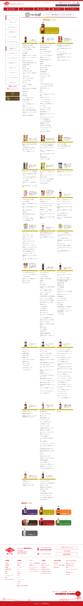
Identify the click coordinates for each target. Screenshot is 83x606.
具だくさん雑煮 (44, 69)
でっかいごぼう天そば (45, 413)
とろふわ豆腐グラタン (62, 213)
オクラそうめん (44, 351)
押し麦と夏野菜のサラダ (29, 251)
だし (18, 569)
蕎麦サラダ (25, 357)
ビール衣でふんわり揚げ (63, 277)
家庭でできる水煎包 (28, 115)
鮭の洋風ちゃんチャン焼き (46, 302)
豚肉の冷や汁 (26, 361)
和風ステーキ (60, 302)
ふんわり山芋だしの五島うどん (47, 439)
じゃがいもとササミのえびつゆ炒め (64, 364)
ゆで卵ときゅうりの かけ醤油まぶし (64, 292)
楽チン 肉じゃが (44, 312)
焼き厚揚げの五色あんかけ (46, 448)
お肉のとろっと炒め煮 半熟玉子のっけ (47, 287)
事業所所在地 (8, 569)
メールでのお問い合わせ (44, 554)
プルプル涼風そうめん (62, 361)
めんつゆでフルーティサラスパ (47, 367)
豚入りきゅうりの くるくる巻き (64, 369)
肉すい (41, 92)
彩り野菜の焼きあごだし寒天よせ (47, 451)
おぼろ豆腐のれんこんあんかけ (47, 237)
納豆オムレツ (60, 289)
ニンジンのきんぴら (45, 99)
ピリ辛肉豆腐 (60, 287)
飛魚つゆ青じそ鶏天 (45, 382)
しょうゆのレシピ (12, 53)
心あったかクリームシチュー (47, 117)
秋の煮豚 (25, 53)
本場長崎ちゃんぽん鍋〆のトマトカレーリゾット (64, 46)
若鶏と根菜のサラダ (45, 417)
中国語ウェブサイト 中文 (61, 5)
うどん (41, 82)
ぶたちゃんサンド (61, 148)
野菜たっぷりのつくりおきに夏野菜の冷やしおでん (30, 416)
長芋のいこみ (26, 351)
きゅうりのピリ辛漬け (28, 78)
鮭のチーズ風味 (44, 294)
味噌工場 (44, 567)
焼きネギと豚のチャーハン (64, 60)
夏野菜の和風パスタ (28, 413)
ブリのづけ (25, 51)
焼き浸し (25, 212)
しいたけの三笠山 (61, 298)
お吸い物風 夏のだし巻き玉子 (47, 362)
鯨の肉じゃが (43, 304)
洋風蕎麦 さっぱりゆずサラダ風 (64, 241)
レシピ (26, 9)
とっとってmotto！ (12, 37)
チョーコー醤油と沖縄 (59, 565)
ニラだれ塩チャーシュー (63, 308)
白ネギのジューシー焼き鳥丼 (30, 171)
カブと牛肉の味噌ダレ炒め (64, 146)
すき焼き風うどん (44, 499)
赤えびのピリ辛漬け (45, 131)
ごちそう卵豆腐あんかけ (46, 317)
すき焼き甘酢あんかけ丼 (46, 493)
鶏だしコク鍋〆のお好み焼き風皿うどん (30, 144)
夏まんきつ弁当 (26, 280)
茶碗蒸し (42, 61)
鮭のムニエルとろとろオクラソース (30, 112)
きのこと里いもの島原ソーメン (47, 446)
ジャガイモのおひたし (45, 101)
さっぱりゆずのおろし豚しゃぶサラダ (64, 235)
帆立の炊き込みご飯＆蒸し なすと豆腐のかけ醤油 (64, 280)
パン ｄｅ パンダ (44, 129)
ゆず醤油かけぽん (70, 565)
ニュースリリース (9, 575)
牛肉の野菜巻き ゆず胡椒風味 (47, 296)
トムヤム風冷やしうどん (63, 359)
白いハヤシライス (44, 53)
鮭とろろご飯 (26, 363)
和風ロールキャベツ (45, 57)
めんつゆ (68, 574)
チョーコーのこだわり (71, 560)
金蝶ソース (68, 567)
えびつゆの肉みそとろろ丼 (64, 357)
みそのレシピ (12, 67)
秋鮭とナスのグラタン (28, 60)
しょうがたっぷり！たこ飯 (46, 443)
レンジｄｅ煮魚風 (27, 84)
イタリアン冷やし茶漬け (46, 353)
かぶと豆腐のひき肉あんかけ (47, 497)
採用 (6, 571)
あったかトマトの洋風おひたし (47, 315)
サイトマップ (38, 2)
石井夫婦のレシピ (33, 569)
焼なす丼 (25, 93)
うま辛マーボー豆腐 (45, 159)
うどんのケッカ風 (44, 426)
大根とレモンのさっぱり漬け (47, 458)
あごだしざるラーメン (45, 349)
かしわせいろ (26, 483)
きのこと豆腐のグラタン (46, 421)
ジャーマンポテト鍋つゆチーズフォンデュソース (30, 177)
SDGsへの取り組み (9, 579)
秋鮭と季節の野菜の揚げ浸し (30, 110)
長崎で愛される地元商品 (22, 586)
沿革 (6, 573)
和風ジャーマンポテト (28, 237)
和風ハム (25, 106)
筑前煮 (41, 63)
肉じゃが (25, 82)
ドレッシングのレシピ (12, 77)
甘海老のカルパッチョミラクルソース (47, 114)
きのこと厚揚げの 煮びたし (47, 290)
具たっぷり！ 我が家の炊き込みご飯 (64, 218)
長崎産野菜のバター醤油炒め (64, 306)
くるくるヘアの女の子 (45, 181)
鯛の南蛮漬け (43, 411)
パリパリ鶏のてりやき (28, 97)
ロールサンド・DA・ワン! (29, 253)
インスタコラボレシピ (12, 41)
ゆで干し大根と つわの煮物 (47, 300)
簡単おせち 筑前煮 (45, 430)
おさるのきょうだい (28, 367)
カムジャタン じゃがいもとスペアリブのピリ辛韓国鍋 (47, 144)
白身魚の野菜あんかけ (45, 59)
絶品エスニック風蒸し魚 (29, 278)
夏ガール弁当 (26, 282)
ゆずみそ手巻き (44, 183)
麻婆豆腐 (25, 95)
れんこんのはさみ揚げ (45, 51)
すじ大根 (42, 77)
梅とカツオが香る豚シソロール (30, 207)
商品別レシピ (32, 565)
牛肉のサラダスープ (45, 97)
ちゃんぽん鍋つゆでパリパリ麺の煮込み (64, 54)
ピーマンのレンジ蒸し (45, 107)
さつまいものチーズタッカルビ (47, 148)
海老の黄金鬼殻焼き (45, 47)
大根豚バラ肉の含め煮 (45, 278)
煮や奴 (59, 411)
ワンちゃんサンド (61, 51)
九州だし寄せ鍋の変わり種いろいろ (30, 174)
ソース (18, 577)
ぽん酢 (18, 573)
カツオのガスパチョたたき (46, 203)
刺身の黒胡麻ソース (28, 99)
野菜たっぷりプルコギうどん (30, 247)
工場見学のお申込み (46, 571)
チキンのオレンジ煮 (28, 235)
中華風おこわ (26, 481)
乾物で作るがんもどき (45, 235)
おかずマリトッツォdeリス (29, 245)
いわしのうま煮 (26, 80)
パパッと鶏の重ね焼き (45, 121)
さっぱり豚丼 (26, 201)
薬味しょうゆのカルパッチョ (64, 199)
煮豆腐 (24, 66)
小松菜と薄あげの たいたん (47, 428)
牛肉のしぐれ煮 (44, 485)
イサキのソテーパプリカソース (64, 248)
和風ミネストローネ (45, 434)
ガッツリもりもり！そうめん (64, 378)
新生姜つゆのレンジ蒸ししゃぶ (47, 336)
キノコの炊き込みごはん (29, 272)
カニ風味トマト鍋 (44, 423)
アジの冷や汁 (26, 365)
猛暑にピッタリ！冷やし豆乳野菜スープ (47, 217)
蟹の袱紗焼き (43, 49)
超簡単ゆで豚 (60, 283)
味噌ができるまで (46, 569)
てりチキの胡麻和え (28, 49)
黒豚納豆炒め (26, 353)
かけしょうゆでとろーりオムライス (64, 275)
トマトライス (26, 101)
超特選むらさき (69, 572)
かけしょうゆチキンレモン (64, 201)
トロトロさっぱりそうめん (64, 376)
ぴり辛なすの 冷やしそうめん (64, 372)
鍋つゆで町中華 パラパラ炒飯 (30, 186)
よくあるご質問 (45, 2)
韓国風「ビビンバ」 (45, 373)
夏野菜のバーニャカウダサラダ (30, 256)
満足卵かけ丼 (60, 285)
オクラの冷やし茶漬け (28, 218)
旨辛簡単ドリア (44, 201)
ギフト (18, 583)
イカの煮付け (43, 308)
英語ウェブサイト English (74, 5)
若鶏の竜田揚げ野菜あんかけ (30, 62)
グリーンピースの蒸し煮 (46, 55)
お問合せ (72, 9)
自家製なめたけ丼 (44, 123)
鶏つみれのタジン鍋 (45, 456)
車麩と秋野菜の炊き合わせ (46, 233)
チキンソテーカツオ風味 (46, 298)
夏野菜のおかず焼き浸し (46, 487)
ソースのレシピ (12, 72)
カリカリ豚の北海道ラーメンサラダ (64, 251)
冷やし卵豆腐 (43, 441)
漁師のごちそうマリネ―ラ (46, 175)
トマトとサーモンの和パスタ (30, 274)
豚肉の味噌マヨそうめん (46, 378)
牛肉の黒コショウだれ (45, 109)
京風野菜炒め (43, 71)
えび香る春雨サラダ (62, 382)
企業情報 (7, 565)
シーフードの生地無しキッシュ (64, 398)
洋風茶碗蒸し (60, 296)
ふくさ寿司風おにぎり (28, 220)
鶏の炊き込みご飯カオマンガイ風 (47, 385)
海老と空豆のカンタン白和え (47, 319)
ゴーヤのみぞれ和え (45, 364)
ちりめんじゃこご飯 (45, 75)
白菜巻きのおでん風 (28, 45)
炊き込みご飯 (43, 67)
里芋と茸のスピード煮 (45, 45)
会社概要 (41, 9)
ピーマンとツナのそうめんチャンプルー (64, 387)
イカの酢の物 (43, 306)
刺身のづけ (25, 91)
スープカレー (43, 105)
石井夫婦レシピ (12, 32)
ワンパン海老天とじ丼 (62, 389)
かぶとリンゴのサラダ (45, 292)
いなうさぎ (25, 216)
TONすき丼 (43, 331)
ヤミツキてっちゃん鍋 (45, 205)
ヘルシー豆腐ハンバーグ (29, 151)
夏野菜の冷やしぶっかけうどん (64, 172)
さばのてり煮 (26, 76)
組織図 (6, 567)
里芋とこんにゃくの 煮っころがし (30, 58)
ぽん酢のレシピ (12, 62)
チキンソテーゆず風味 (62, 233)
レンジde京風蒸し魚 (45, 119)
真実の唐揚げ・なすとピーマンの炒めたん (64, 311)
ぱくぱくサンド (61, 243)
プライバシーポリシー (53, 2)
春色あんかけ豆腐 (61, 215)
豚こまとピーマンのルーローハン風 (47, 214)
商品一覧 (19, 563)
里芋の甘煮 (43, 284)
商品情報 (11, 9)
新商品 (18, 565)
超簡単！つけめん (27, 411)
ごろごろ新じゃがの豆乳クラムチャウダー (47, 376)
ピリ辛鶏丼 (43, 491)
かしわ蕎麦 (25, 180)
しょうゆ (19, 567)
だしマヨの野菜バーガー (29, 104)
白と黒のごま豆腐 (44, 357)
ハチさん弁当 (60, 314)
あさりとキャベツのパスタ (46, 432)
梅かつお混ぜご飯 (27, 210)
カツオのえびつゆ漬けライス (64, 351)
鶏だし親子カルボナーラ (29, 149)
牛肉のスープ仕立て (45, 322)
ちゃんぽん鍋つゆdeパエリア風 (64, 49)
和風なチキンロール (62, 294)
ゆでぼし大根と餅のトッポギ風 (47, 154)
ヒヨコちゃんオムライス (46, 127)
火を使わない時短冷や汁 (29, 249)
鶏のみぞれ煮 (43, 177)
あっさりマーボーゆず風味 (46, 179)
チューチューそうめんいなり (47, 380)
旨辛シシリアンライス (45, 199)
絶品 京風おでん (44, 310)
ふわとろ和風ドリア (45, 462)
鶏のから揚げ (26, 69)
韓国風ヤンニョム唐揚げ (46, 209)
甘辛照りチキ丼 (44, 489)
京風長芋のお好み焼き (45, 125)
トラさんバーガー (61, 391)
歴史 (6, 577)
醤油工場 (44, 563)
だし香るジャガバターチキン (64, 175)
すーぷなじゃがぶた (45, 419)
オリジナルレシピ (12, 27)
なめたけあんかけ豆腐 (28, 199)
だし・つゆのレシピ (13, 58)
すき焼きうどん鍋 (27, 71)
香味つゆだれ (43, 327)
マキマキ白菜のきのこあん (46, 84)
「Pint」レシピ (12, 22)
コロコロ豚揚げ (44, 436)
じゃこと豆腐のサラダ (62, 238)
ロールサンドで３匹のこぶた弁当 (47, 172)
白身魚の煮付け (26, 64)
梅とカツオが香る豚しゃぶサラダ (30, 204)
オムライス (25, 233)
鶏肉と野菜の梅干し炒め (29, 214)
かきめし (42, 454)
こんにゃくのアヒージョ (46, 211)
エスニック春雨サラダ (62, 374)
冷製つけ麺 (25, 355)
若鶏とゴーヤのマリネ (45, 355)
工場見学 (57, 9)
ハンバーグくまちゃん (45, 495)
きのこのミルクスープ (28, 108)
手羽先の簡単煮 (44, 460)
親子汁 (41, 90)
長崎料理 (56, 563)
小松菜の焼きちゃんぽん (29, 147)
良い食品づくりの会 (46, 573)
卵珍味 (24, 86)
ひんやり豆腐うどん (45, 393)
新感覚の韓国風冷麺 (45, 333)
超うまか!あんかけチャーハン (64, 353)
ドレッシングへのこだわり (71, 570)
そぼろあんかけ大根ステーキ (47, 464)
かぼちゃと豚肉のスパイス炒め (64, 210)
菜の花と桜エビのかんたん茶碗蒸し (64, 207)
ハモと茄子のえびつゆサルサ (64, 366)
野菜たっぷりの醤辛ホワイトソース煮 (47, 151)
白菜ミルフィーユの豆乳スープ (30, 183)
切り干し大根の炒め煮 (45, 65)
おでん (41, 80)
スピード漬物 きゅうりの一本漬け (47, 95)
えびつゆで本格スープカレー (64, 384)
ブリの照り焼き (44, 276)
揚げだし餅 (43, 415)
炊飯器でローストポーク (46, 466)
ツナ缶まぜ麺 (26, 276)
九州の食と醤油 (57, 560)
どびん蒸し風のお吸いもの (46, 468)
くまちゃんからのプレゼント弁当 (64, 204)
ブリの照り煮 (43, 274)
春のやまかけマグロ (62, 300)
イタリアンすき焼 (44, 481)
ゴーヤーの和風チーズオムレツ (47, 388)
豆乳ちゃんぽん (44, 207)
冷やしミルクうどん (62, 395)
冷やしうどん (26, 349)
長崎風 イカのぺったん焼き (29, 55)
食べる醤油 (60, 304)
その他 (18, 581)
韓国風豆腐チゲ (44, 157)
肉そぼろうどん (26, 239)
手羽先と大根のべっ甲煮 (29, 47)
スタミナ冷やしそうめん (29, 359)
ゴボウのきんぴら (44, 272)
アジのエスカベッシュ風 (63, 349)
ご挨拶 (6, 563)
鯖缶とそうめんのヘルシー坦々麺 (46, 370)
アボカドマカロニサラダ (29, 241)
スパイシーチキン (61, 272)
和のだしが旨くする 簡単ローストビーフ (30, 89)
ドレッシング (20, 579)
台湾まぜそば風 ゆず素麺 (63, 245)
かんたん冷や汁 (26, 369)
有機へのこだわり (70, 563)
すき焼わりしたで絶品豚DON (47, 483)
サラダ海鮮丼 (43, 329)
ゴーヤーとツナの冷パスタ (46, 391)
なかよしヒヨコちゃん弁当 (64, 380)
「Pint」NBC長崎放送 (34, 563)
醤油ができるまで (46, 565)
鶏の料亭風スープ (44, 111)
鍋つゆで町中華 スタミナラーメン (64, 57)
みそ (18, 575)
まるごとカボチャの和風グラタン (30, 73)
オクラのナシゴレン (62, 393)
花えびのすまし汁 (44, 73)
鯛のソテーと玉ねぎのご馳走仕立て (47, 324)
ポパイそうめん (61, 355)
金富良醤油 (56, 567)
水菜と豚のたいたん (45, 88)
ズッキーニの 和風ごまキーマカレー (30, 259)
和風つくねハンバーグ (28, 243)
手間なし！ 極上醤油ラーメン (47, 103)
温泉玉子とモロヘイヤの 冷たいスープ (47, 360)
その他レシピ (12, 82)
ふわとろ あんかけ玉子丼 (46, 86)
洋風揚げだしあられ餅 (28, 485)
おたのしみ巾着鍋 (61, 144)
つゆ (18, 571)
